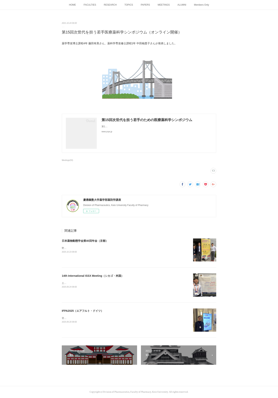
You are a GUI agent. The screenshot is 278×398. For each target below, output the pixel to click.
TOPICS (128, 4)
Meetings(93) (67, 160)
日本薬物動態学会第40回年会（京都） (85, 240)
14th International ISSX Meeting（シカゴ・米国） (93, 275)
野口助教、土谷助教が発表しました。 (81, 248)
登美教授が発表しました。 (76, 318)
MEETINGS (164, 4)
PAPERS (145, 4)
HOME (72, 4)
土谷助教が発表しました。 (76, 283)
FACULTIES (90, 4)
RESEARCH (110, 4)
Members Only (201, 4)
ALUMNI (181, 4)
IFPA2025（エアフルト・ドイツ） (82, 310)
